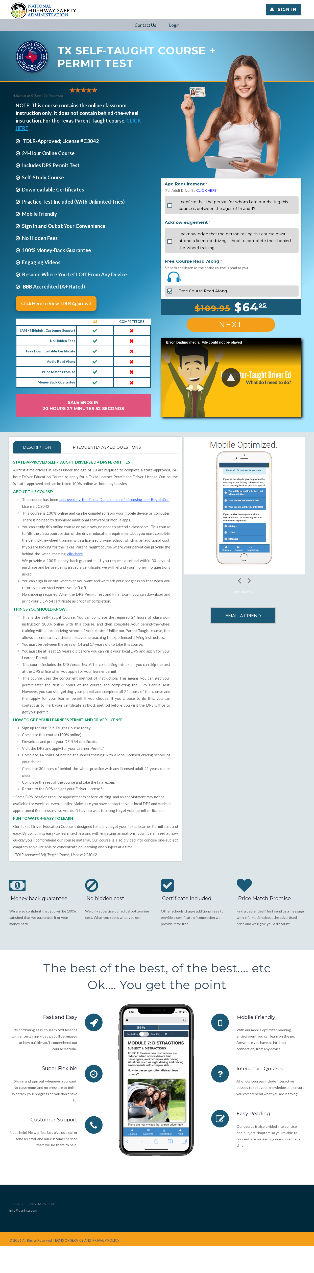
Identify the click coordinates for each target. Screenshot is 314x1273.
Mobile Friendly (255, 1017)
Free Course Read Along (192, 261)
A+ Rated (72, 286)
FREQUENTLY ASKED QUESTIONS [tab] (111, 447)
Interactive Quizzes (260, 1068)
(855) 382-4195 (33, 1204)
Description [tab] (39, 447)
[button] (231, 377)
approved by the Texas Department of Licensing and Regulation (114, 499)
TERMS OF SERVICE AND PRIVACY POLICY (86, 1240)
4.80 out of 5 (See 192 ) (38, 95)
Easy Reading (253, 1113)
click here (75, 553)
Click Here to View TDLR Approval (56, 303)
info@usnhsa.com (23, 1210)
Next (231, 324)
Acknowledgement (186, 222)
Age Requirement (185, 184)
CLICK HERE (206, 190)
